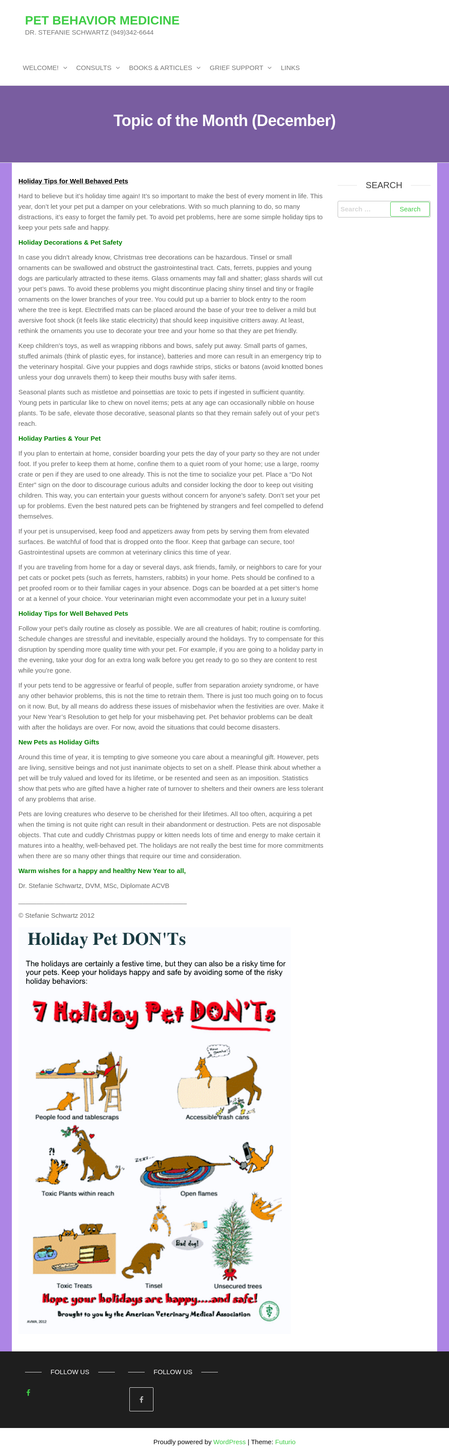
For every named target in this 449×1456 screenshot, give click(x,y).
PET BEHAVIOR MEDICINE (102, 20)
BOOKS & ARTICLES (160, 67)
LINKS (290, 67)
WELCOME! (41, 67)
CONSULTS (94, 67)
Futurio (285, 1441)
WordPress (230, 1441)
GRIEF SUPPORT (236, 67)
